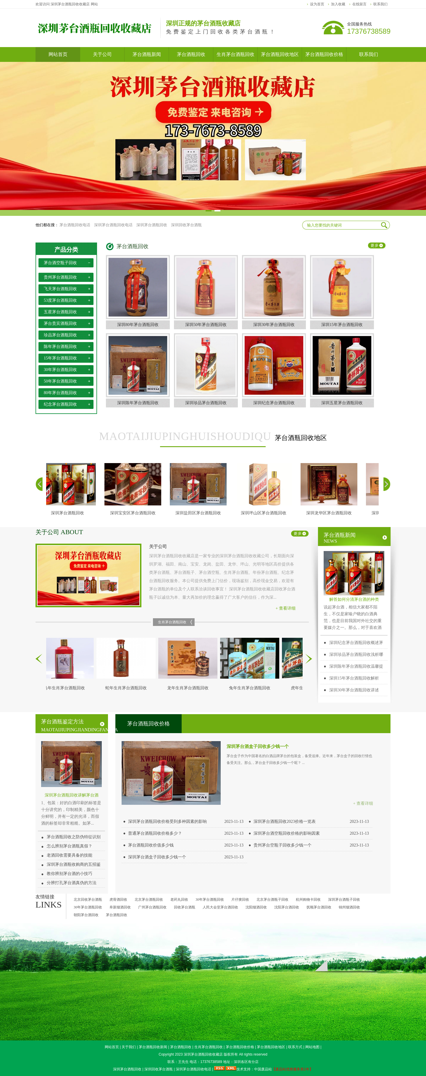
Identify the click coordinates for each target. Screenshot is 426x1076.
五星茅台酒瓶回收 (60, 312)
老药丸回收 (179, 899)
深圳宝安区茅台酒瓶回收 (134, 513)
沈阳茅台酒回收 (286, 907)
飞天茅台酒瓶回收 (60, 289)
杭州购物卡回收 (308, 899)
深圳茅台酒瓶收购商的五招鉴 (74, 864)
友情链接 (45, 896)
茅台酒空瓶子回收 (60, 263)
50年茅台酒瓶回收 (60, 381)
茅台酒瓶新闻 (355, 538)
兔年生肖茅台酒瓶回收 (251, 688)
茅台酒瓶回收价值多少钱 (151, 845)
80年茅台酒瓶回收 (60, 393)
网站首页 (112, 1047)
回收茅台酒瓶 (184, 907)
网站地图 (312, 1047)
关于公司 (59, 532)
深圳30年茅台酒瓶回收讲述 (354, 690)
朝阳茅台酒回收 (86, 915)
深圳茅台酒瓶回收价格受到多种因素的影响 (167, 821)
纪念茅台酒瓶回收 (60, 404)
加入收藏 (338, 4)
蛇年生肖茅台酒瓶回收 (127, 688)
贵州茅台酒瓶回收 (60, 277)
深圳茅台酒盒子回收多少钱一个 (258, 746)
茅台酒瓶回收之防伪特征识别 (74, 837)
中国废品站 (263, 1069)
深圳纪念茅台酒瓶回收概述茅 (356, 642)
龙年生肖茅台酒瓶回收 (189, 688)
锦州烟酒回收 (349, 907)
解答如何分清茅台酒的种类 (354, 599)
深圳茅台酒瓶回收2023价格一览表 (285, 821)
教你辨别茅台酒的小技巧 (69, 873)
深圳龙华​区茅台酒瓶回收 (330, 513)
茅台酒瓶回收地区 (213, 436)
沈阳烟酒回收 (256, 907)
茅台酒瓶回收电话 (74, 225)
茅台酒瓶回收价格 (148, 724)
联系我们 (380, 4)
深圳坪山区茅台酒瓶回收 (265, 513)
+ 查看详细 (286, 608)
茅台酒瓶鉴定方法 (73, 725)
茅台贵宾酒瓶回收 (60, 323)
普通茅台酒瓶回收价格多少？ (155, 833)
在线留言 (359, 4)
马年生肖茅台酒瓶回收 (65, 688)
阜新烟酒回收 (120, 907)
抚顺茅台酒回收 (318, 907)
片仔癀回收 (240, 899)
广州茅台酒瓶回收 (152, 907)
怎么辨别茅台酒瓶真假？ (69, 846)
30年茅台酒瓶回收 (60, 369)
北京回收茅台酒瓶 (88, 899)
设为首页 (317, 4)
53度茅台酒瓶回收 (60, 300)
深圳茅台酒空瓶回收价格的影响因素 (287, 833)
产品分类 (66, 249)
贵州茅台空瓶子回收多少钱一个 (283, 845)
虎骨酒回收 (118, 899)
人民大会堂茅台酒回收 (220, 907)
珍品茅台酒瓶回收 (60, 335)
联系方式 (295, 1047)
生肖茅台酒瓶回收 (172, 622)
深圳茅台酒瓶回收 (151, 225)
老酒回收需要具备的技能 (69, 855)
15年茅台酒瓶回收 (60, 358)
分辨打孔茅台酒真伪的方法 (71, 883)
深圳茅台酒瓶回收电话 (113, 225)
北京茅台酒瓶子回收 (272, 899)
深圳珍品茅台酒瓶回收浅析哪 (356, 654)
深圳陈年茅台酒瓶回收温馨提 (356, 666)
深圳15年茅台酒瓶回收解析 (354, 678)
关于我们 (129, 1047)
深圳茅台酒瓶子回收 (344, 899)
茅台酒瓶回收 (133, 246)
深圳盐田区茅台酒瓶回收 (199, 513)
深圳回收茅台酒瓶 (186, 225)
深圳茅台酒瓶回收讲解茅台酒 (72, 795)
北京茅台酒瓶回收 (149, 899)
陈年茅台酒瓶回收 (60, 346)
